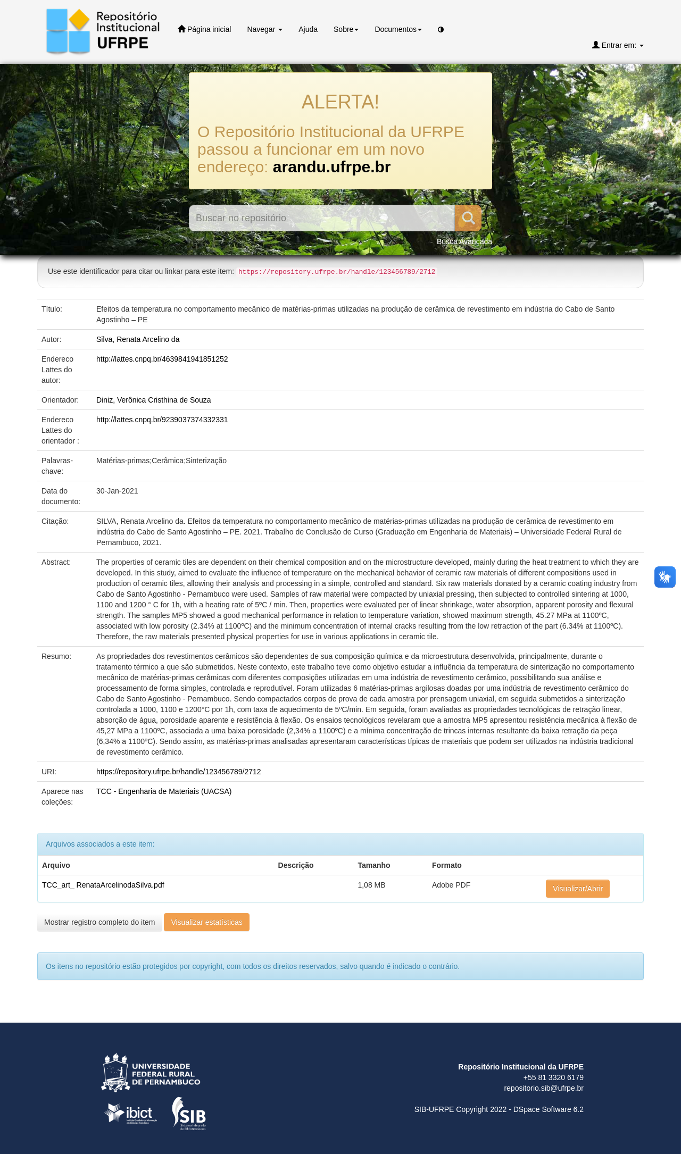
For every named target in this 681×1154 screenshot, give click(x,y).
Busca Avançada (464, 241)
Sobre (346, 29)
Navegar (265, 29)
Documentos (398, 29)
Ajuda (308, 29)
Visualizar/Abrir (578, 888)
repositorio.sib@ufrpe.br (544, 1088)
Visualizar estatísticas (206, 922)
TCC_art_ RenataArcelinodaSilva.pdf (103, 885)
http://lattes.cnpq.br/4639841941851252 (162, 359)
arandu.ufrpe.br (332, 166)
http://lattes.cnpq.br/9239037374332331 (162, 419)
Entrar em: (618, 44)
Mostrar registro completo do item (99, 922)
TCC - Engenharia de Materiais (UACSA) (163, 791)
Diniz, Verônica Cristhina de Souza (153, 400)
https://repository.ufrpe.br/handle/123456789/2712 (178, 771)
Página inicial (204, 29)
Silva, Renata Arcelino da (137, 339)
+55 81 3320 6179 (554, 1077)
